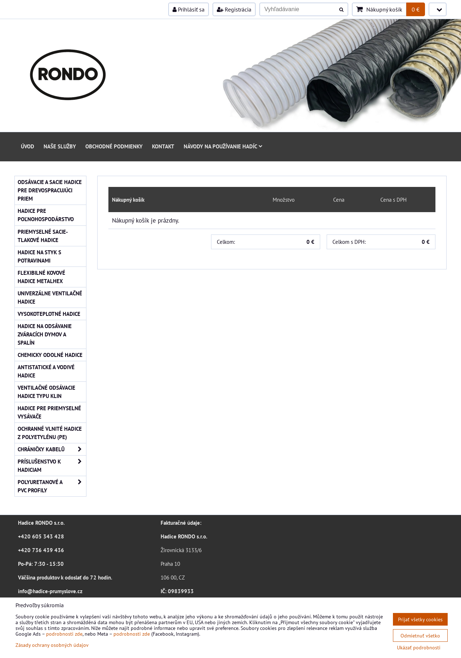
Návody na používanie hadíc (223, 146)
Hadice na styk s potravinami (39, 256)
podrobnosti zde (64, 633)
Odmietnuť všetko (420, 635)
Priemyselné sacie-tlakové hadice (43, 235)
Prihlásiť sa (189, 9)
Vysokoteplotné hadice (49, 313)
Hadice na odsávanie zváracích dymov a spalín (45, 334)
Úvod (27, 146)
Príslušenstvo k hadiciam (52, 466)
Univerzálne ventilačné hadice (50, 297)
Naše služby (60, 146)
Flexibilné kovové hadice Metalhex (41, 277)
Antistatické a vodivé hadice (46, 371)
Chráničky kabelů (52, 449)
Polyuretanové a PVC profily (52, 486)
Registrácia (234, 9)
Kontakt (163, 146)
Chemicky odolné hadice (50, 354)
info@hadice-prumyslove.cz (50, 591)
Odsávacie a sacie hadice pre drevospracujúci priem (50, 190)
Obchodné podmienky (114, 146)
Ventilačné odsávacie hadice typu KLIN (46, 391)
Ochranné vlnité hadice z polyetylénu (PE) (50, 432)
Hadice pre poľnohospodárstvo (46, 215)
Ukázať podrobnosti (418, 647)
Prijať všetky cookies (420, 619)
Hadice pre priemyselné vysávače (49, 412)
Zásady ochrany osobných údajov (52, 644)
